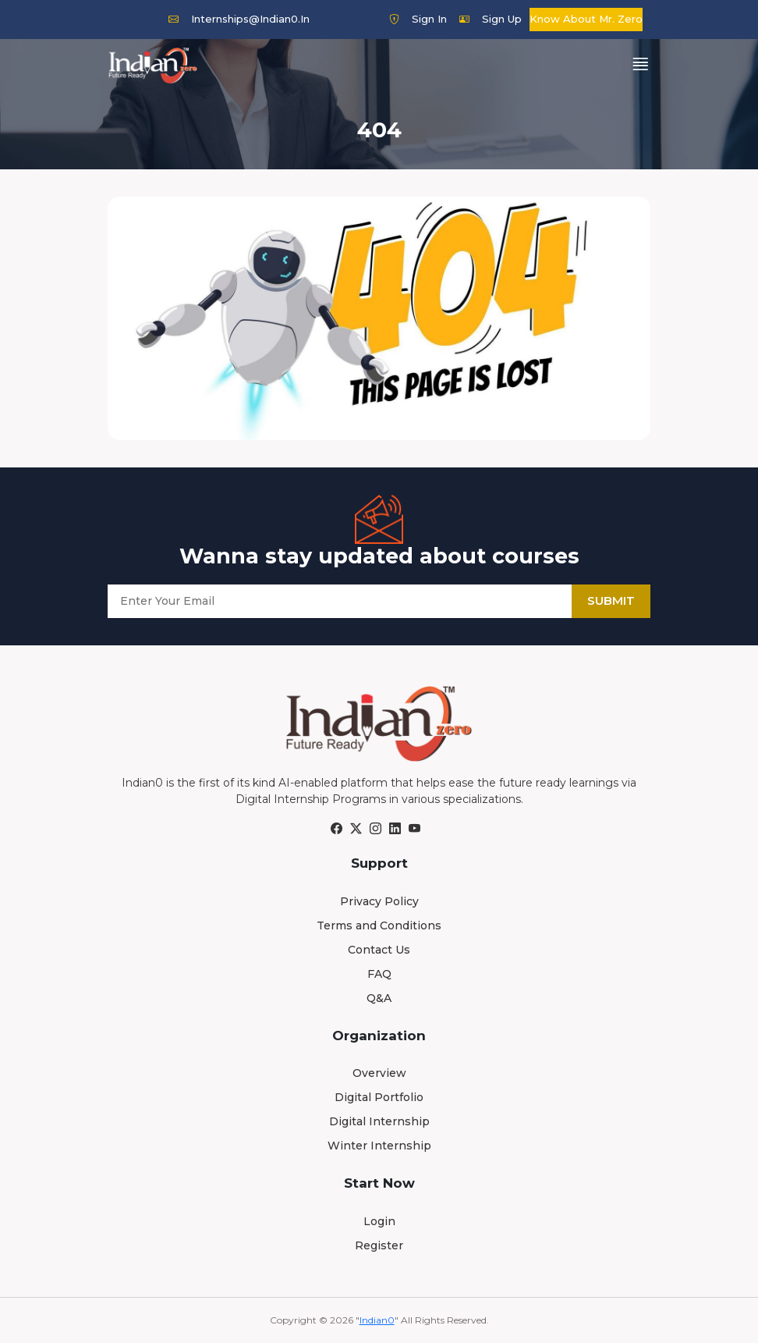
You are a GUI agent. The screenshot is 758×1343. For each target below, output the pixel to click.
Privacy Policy (379, 901)
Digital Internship (379, 1121)
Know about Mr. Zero (586, 18)
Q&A (379, 998)
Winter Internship (379, 1146)
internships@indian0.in (239, 18)
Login (379, 1221)
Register (379, 1245)
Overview (379, 1073)
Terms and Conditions (379, 925)
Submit (611, 600)
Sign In (418, 18)
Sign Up (490, 18)
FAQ (379, 974)
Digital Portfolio (379, 1097)
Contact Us (379, 950)
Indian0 (377, 1320)
